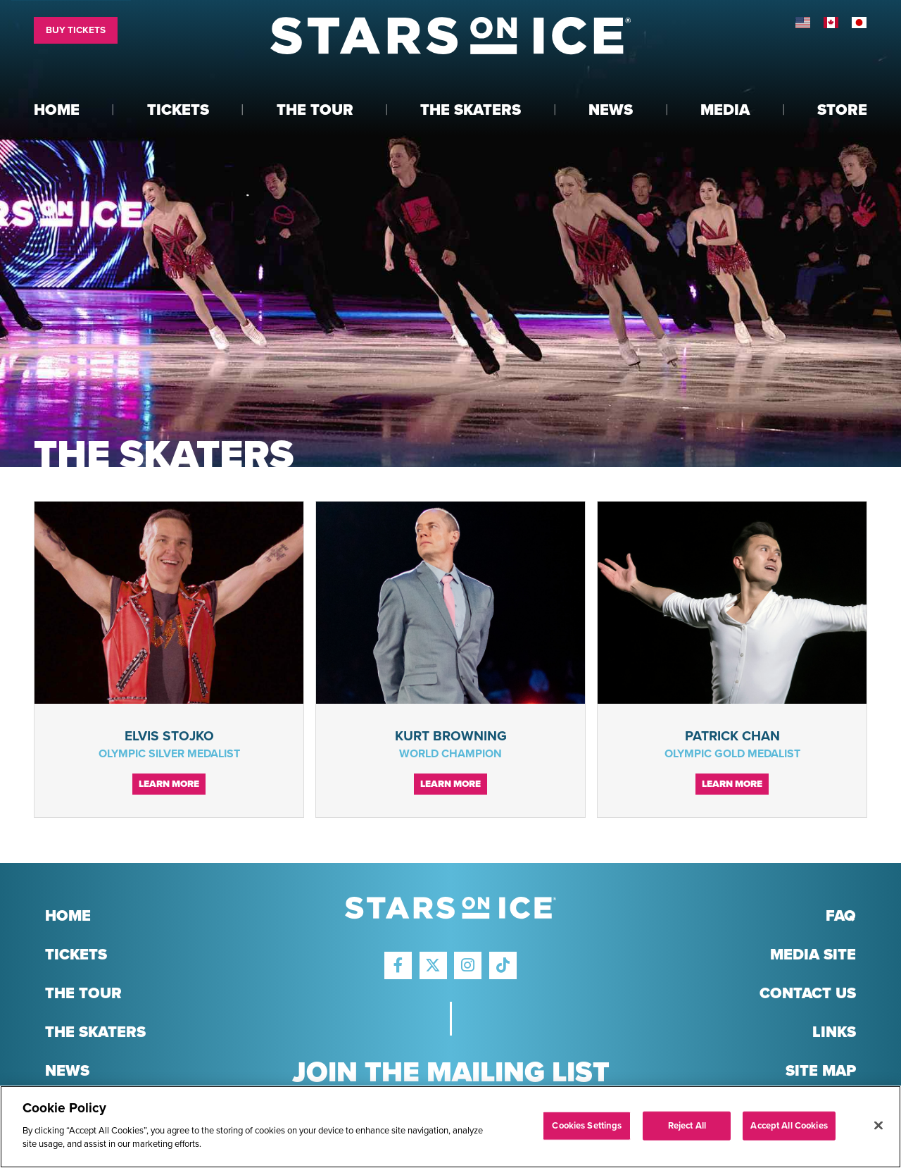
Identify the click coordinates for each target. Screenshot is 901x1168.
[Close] (878, 1125)
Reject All (687, 1125)
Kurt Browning (451, 736)
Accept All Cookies (788, 1125)
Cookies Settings (587, 1125)
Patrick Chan (732, 736)
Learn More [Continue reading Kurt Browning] (450, 784)
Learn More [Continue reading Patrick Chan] (732, 784)
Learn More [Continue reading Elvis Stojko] (169, 784)
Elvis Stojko (169, 736)
